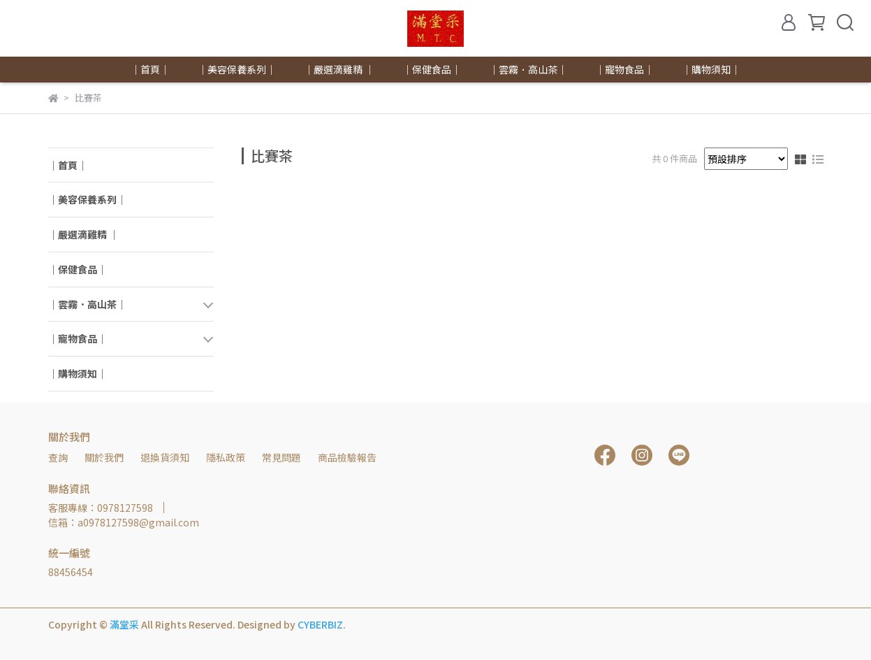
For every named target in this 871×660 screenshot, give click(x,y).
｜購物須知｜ (711, 69)
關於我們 (104, 457)
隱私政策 (225, 457)
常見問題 (281, 457)
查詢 (58, 457)
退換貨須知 (164, 457)
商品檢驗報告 (347, 457)
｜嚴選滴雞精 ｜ (339, 69)
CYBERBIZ (320, 624)
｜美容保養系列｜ (237, 69)
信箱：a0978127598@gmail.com (123, 522)
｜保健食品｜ (431, 69)
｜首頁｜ (150, 69)
